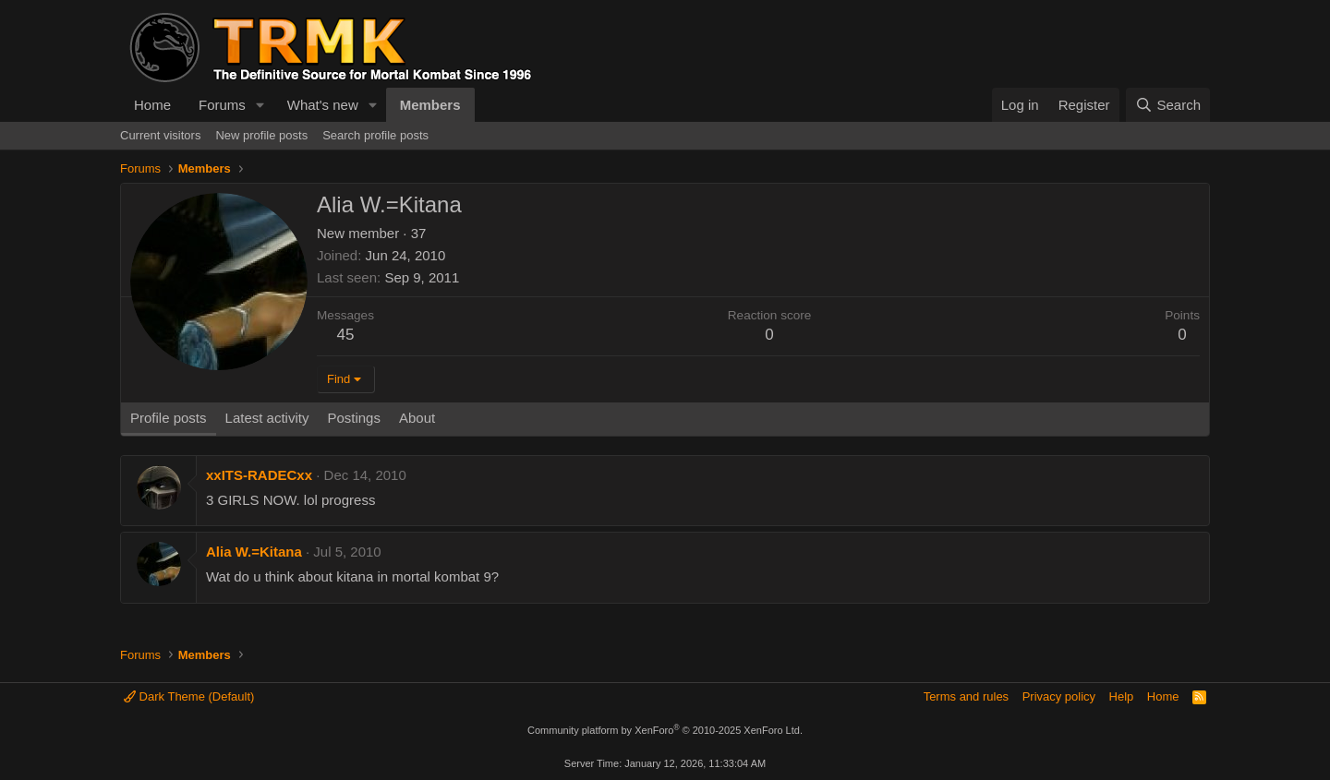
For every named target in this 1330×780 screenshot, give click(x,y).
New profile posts (261, 135)
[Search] (1168, 105)
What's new (322, 105)
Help (1121, 696)
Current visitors (160, 135)
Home (152, 105)
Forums (222, 105)
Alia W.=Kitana (254, 551)
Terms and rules (966, 696)
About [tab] (417, 418)
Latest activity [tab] (267, 418)
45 (346, 334)
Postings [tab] (354, 418)
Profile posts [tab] (168, 418)
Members (430, 105)
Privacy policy (1058, 696)
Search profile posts (375, 135)
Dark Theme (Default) (189, 696)
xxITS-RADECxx (259, 475)
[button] (260, 105)
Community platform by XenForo (665, 730)
